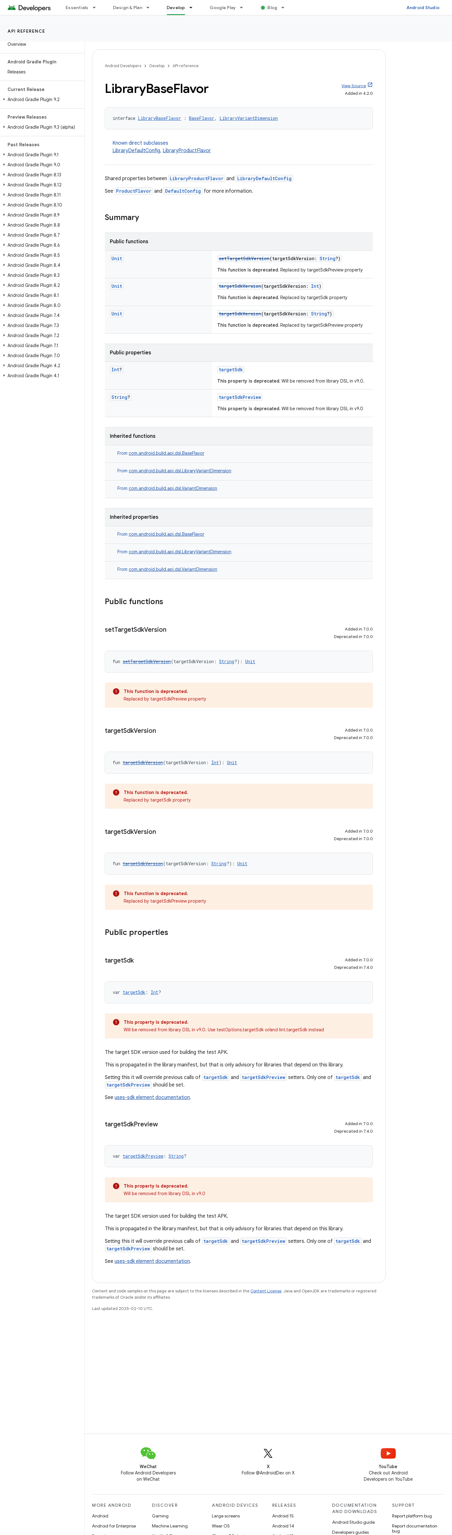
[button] (41, 99)
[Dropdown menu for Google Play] (244, 7)
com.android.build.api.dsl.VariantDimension (173, 488)
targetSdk (231, 370)
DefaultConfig (183, 191)
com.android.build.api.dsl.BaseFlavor (166, 453)
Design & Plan (127, 7)
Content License (266, 1291)
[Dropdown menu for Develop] (193, 7)
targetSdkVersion (240, 286)
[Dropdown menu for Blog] (285, 7)
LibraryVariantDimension (248, 118)
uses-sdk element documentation (152, 1097)
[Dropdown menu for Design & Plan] (150, 7)
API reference (27, 31)
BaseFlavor (201, 118)
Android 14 (283, 1526)
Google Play (223, 7)
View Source (354, 86)
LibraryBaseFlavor (159, 118)
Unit (116, 258)
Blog (272, 7)
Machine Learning (170, 1526)
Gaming (160, 1516)
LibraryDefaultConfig (136, 151)
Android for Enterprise (114, 1526)
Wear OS (221, 1526)
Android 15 (283, 1516)
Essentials (77, 7)
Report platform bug (412, 1516)
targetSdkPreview (240, 397)
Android (100, 1516)
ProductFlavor (133, 191)
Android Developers (123, 65)
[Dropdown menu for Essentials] (97, 7)
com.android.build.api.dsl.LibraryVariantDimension (180, 471)
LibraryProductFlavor (187, 151)
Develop (156, 65)
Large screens (226, 1516)
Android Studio (423, 7)
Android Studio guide (353, 1522)
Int (315, 286)
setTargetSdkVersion (244, 258)
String (328, 258)
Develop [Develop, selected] (176, 7)
